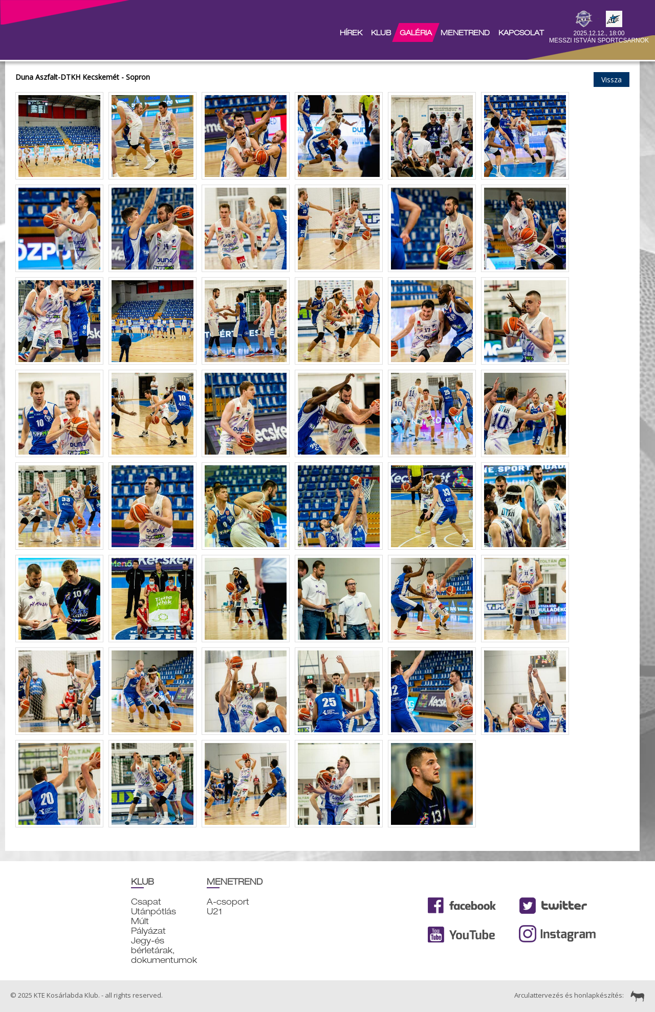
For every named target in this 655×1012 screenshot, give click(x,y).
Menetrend (465, 33)
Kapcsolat (521, 33)
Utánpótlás (153, 911)
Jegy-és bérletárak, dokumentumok (164, 950)
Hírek (351, 33)
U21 (214, 911)
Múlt (140, 921)
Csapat (146, 902)
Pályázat (148, 931)
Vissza (611, 79)
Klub (381, 33)
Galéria (416, 33)
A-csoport (228, 902)
